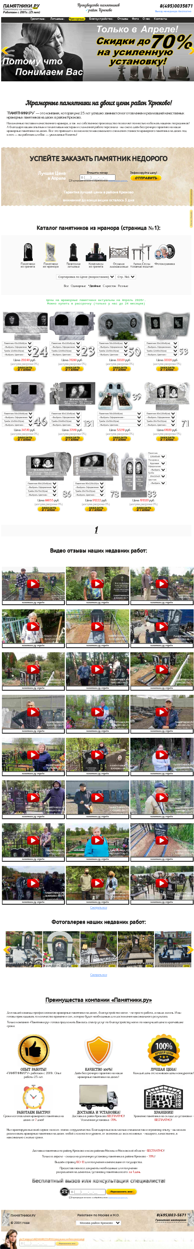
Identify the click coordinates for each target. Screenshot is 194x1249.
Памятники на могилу (17, 9)
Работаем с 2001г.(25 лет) (21, 12)
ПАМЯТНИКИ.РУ (21, 6)
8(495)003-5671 (171, 1216)
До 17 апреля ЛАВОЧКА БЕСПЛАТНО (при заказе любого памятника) (51, 1239)
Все (66, 286)
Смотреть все (98, 909)
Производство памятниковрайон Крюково (98, 8)
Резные (123, 286)
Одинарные (78, 286)
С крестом (109, 286)
